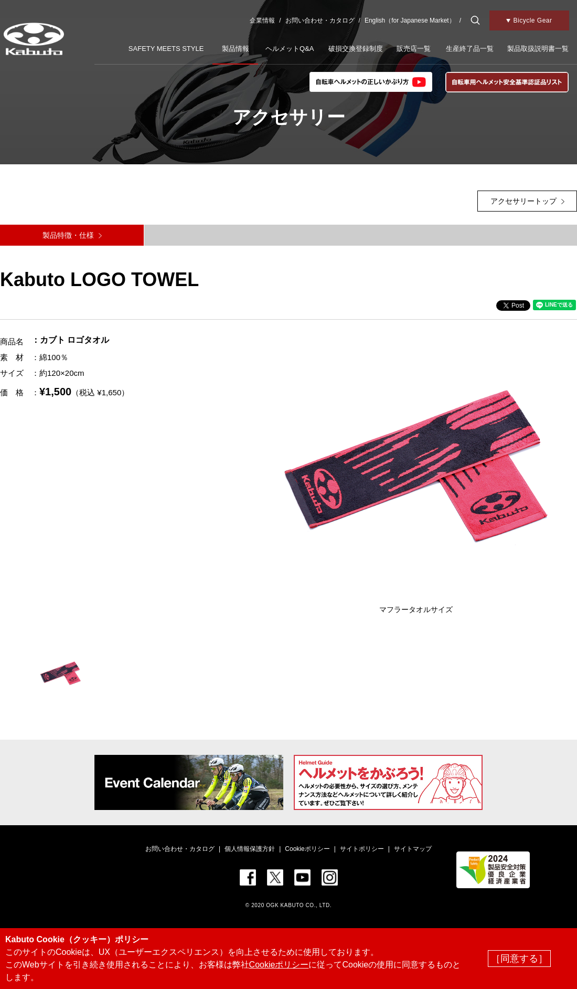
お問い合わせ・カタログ (320, 20)
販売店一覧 (414, 48)
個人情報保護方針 (250, 849)
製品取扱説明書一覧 (538, 48)
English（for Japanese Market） (410, 20)
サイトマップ (413, 849)
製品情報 (235, 48)
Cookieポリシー (307, 849)
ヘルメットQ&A (289, 48)
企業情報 (262, 20)
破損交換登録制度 (355, 48)
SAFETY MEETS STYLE (166, 48)
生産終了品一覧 (470, 48)
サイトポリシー (362, 849)
